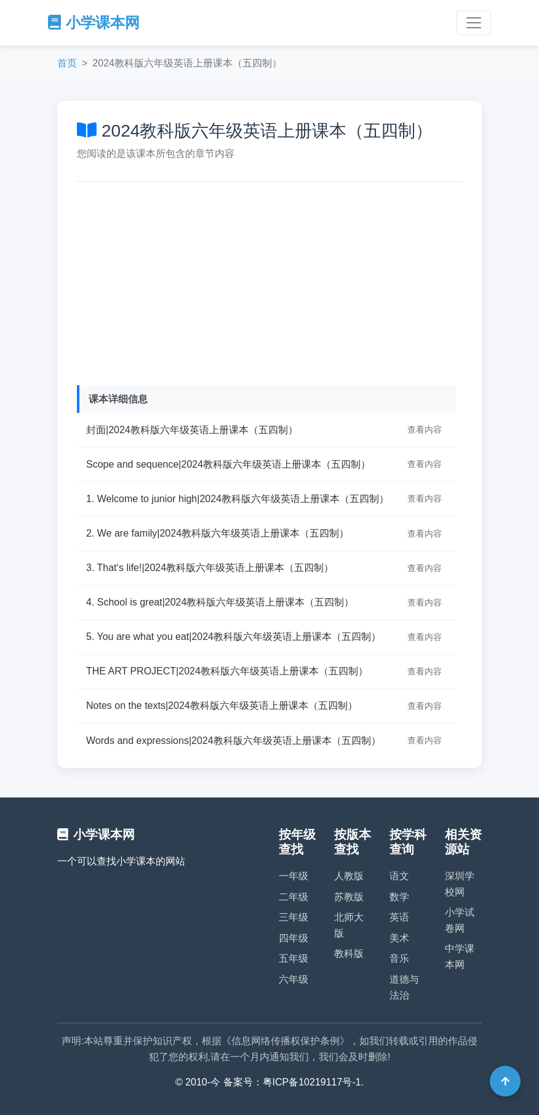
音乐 (399, 958)
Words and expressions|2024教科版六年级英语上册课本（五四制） (233, 740)
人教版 (349, 876)
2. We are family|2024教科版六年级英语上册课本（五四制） (217, 533)
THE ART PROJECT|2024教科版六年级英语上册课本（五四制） (227, 671)
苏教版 (349, 897)
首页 (67, 63)
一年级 (293, 876)
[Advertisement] (269, 280)
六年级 (293, 979)
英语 (399, 917)
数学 (399, 897)
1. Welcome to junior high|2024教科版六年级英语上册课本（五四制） (237, 499)
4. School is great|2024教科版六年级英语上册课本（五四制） (220, 602)
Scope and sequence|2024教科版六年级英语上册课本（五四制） (228, 464)
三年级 (293, 917)
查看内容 (424, 429)
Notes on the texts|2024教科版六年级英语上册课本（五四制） (221, 705)
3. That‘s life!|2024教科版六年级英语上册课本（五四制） (209, 567)
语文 (399, 876)
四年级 (293, 938)
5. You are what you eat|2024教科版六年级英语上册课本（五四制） (233, 636)
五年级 (293, 958)
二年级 (293, 897)
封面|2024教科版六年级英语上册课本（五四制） (192, 430)
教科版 (349, 953)
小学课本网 (94, 22)
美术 (399, 938)
